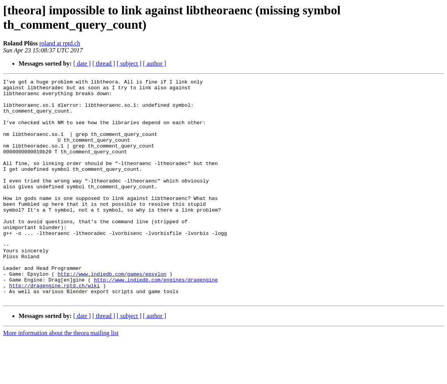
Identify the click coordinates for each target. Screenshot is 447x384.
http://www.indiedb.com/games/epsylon (111, 313)
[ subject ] (129, 63)
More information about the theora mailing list (61, 377)
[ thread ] (103, 63)
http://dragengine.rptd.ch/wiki (54, 327)
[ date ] (82, 63)
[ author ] (154, 63)
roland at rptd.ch (59, 43)
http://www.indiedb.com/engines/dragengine (156, 320)
